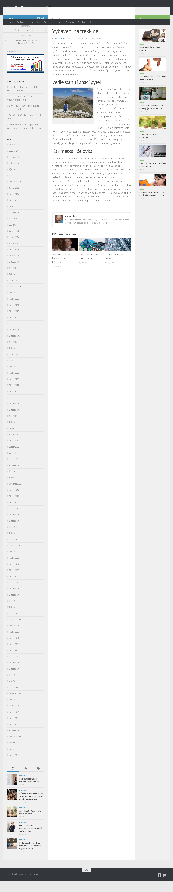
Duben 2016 (14, 766)
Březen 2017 (14, 729)
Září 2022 (12, 359)
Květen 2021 (14, 445)
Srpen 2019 (13, 550)
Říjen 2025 (13, 180)
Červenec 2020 (15, 494)
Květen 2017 (14, 716)
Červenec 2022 (15, 371)
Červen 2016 (14, 753)
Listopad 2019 (14, 531)
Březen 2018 (14, 655)
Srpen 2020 (13, 488)
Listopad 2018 (14, 605)
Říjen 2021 (13, 426)
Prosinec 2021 (14, 414)
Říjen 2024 (13, 229)
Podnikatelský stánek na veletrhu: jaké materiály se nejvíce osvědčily (30, 856)
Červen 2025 (14, 198)
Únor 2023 (13, 328)
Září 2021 (12, 433)
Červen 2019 (14, 562)
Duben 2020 (14, 500)
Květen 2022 (14, 383)
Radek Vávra (60, 49)
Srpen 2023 (13, 291)
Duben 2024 (14, 260)
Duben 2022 (14, 389)
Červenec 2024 (15, 241)
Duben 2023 (14, 315)
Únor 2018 (13, 661)
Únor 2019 (13, 587)
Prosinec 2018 (14, 599)
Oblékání (82, 22)
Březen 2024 (14, 266)
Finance (47, 22)
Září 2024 (12, 235)
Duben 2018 (14, 648)
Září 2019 (12, 544)
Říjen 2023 (13, 278)
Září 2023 (12, 285)
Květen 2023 (14, 309)
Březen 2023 (14, 322)
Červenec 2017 (15, 704)
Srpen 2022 (13, 365)
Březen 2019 (14, 581)
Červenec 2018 (15, 630)
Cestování (70, 22)
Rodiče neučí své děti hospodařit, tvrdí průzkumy (61, 269)
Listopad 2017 (14, 679)
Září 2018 (12, 618)
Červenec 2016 (15, 747)
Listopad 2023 (14, 272)
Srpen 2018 (13, 624)
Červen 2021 (14, 439)
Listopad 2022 (14, 346)
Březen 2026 (14, 155)
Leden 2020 (13, 519)
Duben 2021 (14, 451)
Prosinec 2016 (14, 741)
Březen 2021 (14, 457)
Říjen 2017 (13, 685)
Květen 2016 (14, 759)
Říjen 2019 (13, 537)
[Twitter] (42, 29)
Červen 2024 (14, 248)
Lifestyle (58, 22)
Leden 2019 (13, 593)
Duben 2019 (14, 574)
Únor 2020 (13, 513)
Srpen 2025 (13, 186)
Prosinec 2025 (14, 167)
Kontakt (93, 22)
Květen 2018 (14, 642)
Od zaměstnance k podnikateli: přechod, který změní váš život (30, 839)
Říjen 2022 (13, 352)
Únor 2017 (13, 735)
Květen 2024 (14, 254)
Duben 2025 (14, 204)
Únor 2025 (13, 211)
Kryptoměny (34, 22)
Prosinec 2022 (14, 340)
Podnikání (21, 22)
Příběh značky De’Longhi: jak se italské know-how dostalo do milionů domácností (31, 807)
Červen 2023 (14, 303)
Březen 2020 (14, 507)
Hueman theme (37, 885)
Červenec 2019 (15, 556)
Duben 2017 (14, 722)
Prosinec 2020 (14, 476)
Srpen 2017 (13, 698)
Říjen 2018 (13, 611)
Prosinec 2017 (14, 673)
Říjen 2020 (13, 482)
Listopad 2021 (14, 420)
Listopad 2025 (14, 174)
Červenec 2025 (15, 192)
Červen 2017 (14, 710)
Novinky (10, 22)
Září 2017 (12, 692)
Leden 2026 (13, 161)
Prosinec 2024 (14, 223)
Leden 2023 (13, 334)
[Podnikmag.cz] (38, 29)
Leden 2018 (13, 667)
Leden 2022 (13, 408)
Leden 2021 (13, 470)
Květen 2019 (14, 568)
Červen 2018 (14, 636)
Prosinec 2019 (14, 525)
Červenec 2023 (15, 297)
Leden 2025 (13, 217)
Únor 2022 (13, 402)
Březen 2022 (14, 396)
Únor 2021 (13, 463)
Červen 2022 (14, 377)
